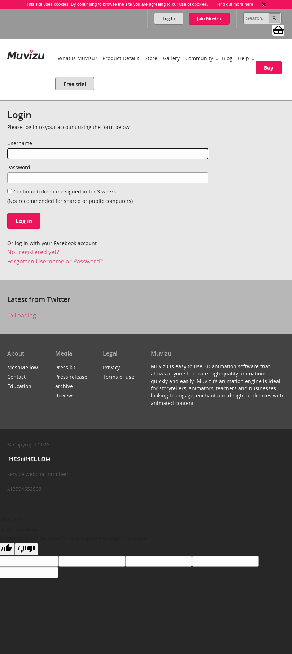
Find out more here (235, 4)
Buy (268, 67)
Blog (227, 58)
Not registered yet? (33, 252)
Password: (19, 167)
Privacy (111, 367)
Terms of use (118, 376)
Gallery (171, 58)
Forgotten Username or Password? (55, 261)
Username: (20, 143)
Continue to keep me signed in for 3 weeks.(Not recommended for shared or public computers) (70, 196)
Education (19, 386)
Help (243, 58)
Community (199, 58)
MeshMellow (22, 367)
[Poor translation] (26, 549)
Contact (16, 376)
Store (151, 58)
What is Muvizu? (77, 58)
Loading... (23, 315)
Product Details (121, 58)
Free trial (75, 83)
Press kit (65, 367)
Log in (168, 18)
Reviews (65, 395)
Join (209, 18)
